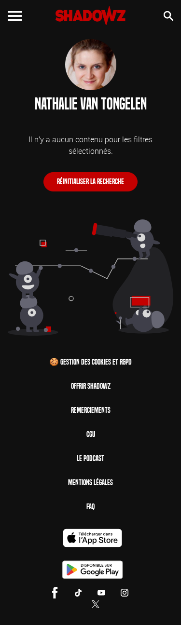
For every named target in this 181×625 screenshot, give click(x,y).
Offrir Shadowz (91, 386)
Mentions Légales (90, 482)
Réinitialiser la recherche (90, 181)
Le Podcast (90, 458)
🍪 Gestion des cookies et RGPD (90, 362)
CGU (90, 434)
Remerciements (91, 410)
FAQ (90, 506)
